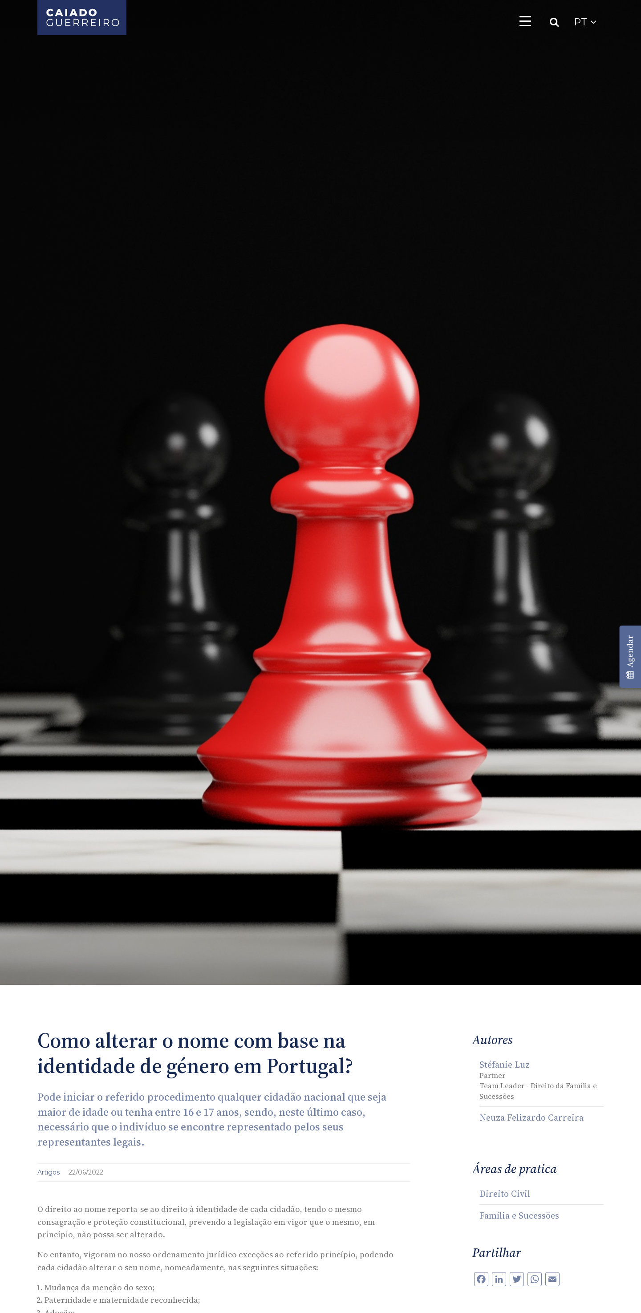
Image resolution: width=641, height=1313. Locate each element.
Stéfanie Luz (504, 1064)
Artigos (49, 1172)
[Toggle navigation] (525, 21)
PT (585, 22)
